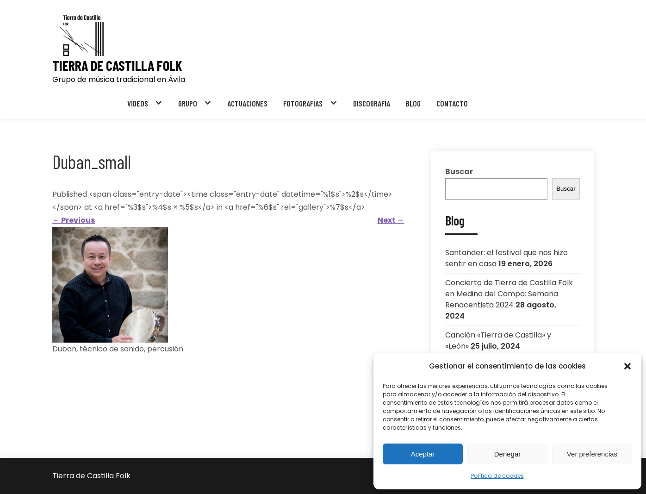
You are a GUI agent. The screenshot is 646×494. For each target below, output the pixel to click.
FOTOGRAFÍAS (303, 103)
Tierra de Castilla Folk (117, 65)
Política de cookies (497, 476)
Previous (73, 220)
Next (391, 220)
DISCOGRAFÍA (371, 103)
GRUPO (187, 103)
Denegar (507, 454)
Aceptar (423, 454)
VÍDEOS (137, 103)
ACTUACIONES (247, 103)
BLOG (413, 103)
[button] (627, 366)
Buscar (459, 171)
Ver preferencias (592, 454)
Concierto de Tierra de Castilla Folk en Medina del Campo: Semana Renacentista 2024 (509, 293)
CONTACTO (452, 103)
